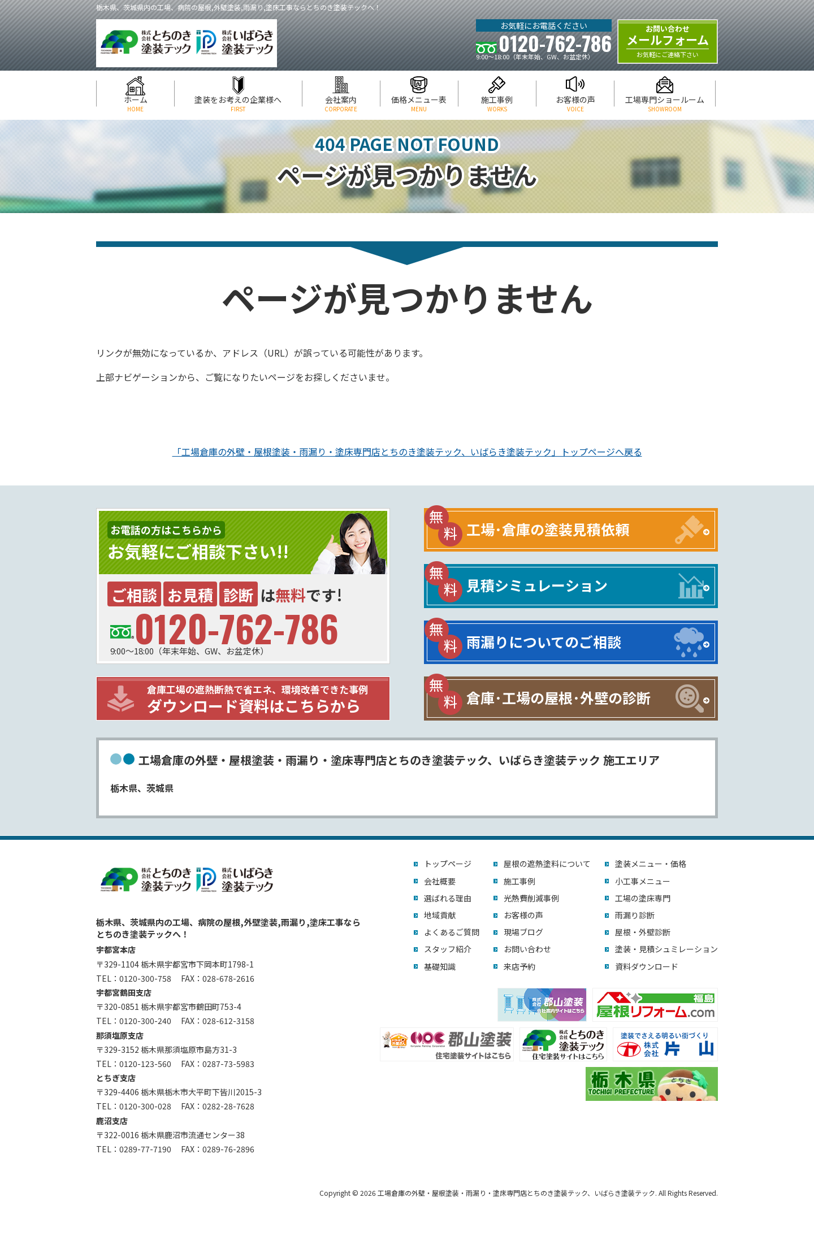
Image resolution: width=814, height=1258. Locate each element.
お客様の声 (575, 104)
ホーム (135, 104)
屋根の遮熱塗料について (547, 863)
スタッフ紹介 (447, 949)
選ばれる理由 (447, 898)
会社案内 (341, 104)
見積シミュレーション (537, 585)
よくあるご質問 (451, 932)
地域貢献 (440, 915)
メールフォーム (667, 41)
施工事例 (497, 104)
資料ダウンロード (646, 966)
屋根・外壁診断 (642, 932)
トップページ (447, 863)
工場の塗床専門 (642, 898)
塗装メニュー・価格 (650, 863)
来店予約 (519, 966)
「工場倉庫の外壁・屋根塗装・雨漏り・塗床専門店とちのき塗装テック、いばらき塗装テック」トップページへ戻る (407, 451)
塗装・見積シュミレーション (666, 949)
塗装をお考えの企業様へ (237, 104)
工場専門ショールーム (664, 104)
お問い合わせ (527, 949)
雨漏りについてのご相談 (543, 641)
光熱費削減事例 (531, 898)
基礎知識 (440, 966)
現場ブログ (523, 932)
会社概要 (440, 881)
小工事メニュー (642, 881)
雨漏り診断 (635, 915)
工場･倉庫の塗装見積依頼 (547, 529)
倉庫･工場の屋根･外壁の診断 (558, 697)
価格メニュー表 (419, 104)
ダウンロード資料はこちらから (265, 699)
